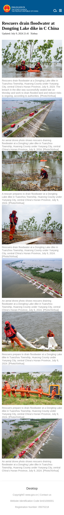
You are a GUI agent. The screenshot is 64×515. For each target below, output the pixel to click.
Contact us (45, 494)
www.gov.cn (31, 494)
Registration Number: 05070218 (32, 507)
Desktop (32, 488)
